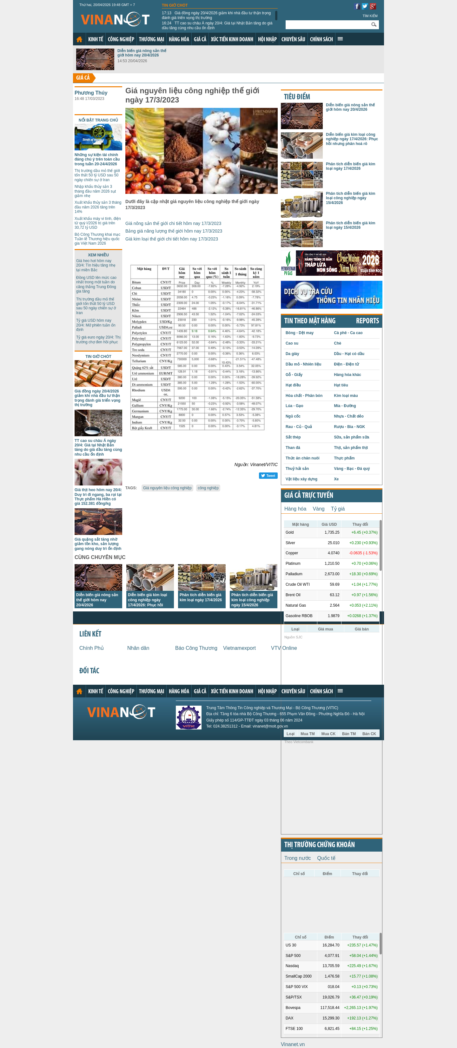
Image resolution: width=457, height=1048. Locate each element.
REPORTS (367, 321)
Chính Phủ (91, 648)
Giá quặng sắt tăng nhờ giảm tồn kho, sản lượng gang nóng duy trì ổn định (98, 544)
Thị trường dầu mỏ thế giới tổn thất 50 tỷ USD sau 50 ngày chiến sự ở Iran (97, 175)
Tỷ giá (338, 508)
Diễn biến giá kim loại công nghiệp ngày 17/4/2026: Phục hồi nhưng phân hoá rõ (352, 139)
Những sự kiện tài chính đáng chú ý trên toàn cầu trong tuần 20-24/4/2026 (97, 159)
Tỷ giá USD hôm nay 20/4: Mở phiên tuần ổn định (96, 325)
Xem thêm (340, 38)
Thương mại (151, 40)
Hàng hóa (179, 40)
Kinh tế (95, 40)
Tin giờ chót (175, 5)
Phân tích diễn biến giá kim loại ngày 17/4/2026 (350, 166)
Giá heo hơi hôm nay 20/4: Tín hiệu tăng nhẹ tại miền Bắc (96, 265)
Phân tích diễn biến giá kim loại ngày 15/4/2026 (350, 225)
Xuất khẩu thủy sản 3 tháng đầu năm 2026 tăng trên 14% (98, 207)
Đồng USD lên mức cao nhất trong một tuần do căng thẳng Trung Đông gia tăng (96, 284)
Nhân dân (138, 648)
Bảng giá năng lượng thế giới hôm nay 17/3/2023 (173, 231)
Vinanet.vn (293, 1044)
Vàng (318, 508)
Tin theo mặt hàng (309, 321)
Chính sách (321, 40)
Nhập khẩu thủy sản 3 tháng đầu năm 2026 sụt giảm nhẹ (95, 191)
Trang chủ (79, 39)
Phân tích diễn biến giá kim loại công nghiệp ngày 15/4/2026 (252, 600)
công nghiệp (208, 488)
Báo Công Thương (196, 648)
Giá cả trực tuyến (308, 496)
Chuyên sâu (293, 40)
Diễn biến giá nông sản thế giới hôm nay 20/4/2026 (141, 53)
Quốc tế (326, 858)
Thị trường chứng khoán (319, 845)
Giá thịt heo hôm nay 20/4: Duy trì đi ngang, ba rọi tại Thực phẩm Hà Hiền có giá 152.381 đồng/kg (98, 497)
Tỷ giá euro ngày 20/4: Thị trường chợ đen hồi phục (98, 339)
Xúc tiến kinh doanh (232, 40)
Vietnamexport (239, 648)
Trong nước (297, 858)
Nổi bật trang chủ (98, 120)
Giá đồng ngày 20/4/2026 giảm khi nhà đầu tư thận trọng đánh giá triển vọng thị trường (216, 15)
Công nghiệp (121, 40)
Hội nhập (267, 40)
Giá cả (200, 40)
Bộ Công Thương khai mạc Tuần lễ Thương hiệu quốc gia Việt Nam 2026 (97, 239)
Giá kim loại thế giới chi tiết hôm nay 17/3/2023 (171, 238)
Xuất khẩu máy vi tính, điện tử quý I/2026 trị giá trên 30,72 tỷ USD (98, 223)
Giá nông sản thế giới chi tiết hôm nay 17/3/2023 (173, 223)
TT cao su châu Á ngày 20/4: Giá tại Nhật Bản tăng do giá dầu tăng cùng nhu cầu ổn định (217, 25)
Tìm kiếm (370, 16)
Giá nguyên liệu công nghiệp (167, 488)
